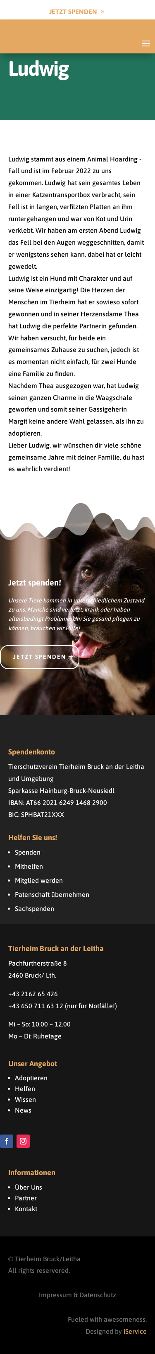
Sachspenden (34, 908)
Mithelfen (29, 866)
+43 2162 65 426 (33, 993)
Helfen (25, 1088)
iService (135, 1331)
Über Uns (28, 1187)
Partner (26, 1198)
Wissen (25, 1099)
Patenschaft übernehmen (52, 894)
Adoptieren (31, 1078)
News (23, 1110)
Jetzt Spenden (73, 11)
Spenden (28, 852)
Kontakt (26, 1208)
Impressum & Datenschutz (77, 1295)
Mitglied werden (39, 880)
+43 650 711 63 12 (35, 1005)
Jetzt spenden (39, 656)
